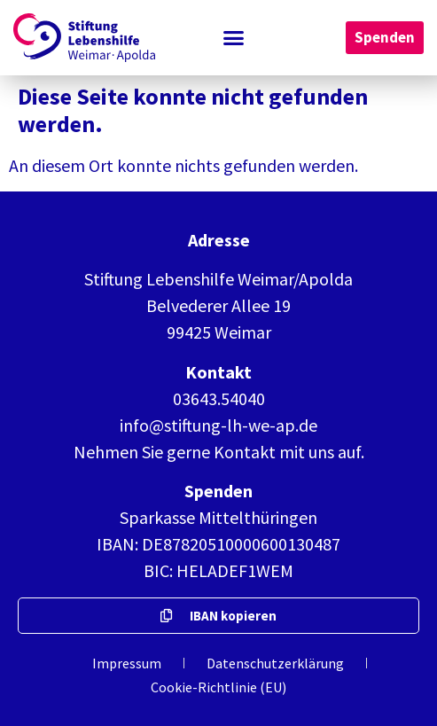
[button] (234, 38)
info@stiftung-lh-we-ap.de (218, 425)
